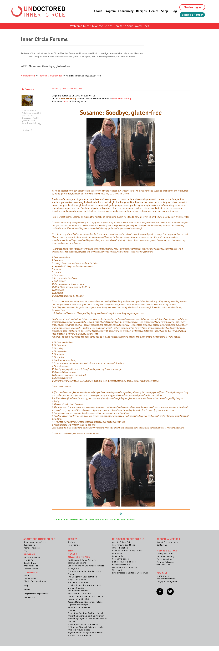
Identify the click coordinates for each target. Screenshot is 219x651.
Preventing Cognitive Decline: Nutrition (86, 615)
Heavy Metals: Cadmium (79, 593)
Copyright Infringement (167, 581)
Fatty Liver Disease (121, 564)
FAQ (25, 550)
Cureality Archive (164, 559)
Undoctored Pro (30, 565)
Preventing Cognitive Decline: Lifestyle (86, 613)
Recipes (138, 11)
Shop (161, 11)
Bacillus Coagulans (77, 562)
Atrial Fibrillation (120, 547)
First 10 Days (29, 560)
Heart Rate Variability (78, 590)
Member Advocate (31, 547)
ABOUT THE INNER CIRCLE (39, 539)
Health (150, 11)
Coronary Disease (120, 558)
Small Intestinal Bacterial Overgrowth (130, 572)
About (94, 11)
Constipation (118, 556)
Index (65, 101)
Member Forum (28, 75)
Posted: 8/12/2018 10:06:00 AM (67, 88)
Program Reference (165, 562)
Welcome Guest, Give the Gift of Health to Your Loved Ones (109, 26)
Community (122, 11)
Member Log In (190, 7)
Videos (26, 589)
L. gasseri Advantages (78, 604)
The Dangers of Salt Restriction (82, 576)
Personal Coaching (165, 556)
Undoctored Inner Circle (34, 542)
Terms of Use (162, 576)
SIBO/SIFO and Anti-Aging (79, 635)
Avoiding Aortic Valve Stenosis (82, 560)
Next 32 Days (29, 563)
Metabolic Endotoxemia (79, 607)
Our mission (29, 545)
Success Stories (30, 568)
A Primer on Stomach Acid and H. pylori (86, 627)
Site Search (29, 597)
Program (106, 11)
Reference (28, 89)
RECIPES (73, 539)
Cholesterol (117, 553)
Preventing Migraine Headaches (83, 624)
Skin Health (117, 570)
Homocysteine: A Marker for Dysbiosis (85, 596)
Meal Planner (74, 545)
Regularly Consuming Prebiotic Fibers (85, 632)
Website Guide (163, 564)
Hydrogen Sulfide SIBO (78, 599)
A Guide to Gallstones (78, 582)
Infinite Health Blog (121, 98)
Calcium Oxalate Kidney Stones (127, 550)
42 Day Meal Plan (164, 553)
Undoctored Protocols (128, 539)
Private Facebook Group (34, 581)
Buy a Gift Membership (167, 542)
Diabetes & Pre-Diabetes (124, 561)
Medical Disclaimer (165, 578)
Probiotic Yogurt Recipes (79, 629)
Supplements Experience (35, 593)
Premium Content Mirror (50, 75)
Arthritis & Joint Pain (121, 542)
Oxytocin (72, 610)
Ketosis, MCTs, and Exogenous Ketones (86, 602)
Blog (170, 11)
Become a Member (190, 15)
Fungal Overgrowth (77, 579)
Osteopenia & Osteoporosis (125, 567)
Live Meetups (29, 578)
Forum (26, 575)
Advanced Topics (79, 557)
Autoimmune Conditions (123, 545)
